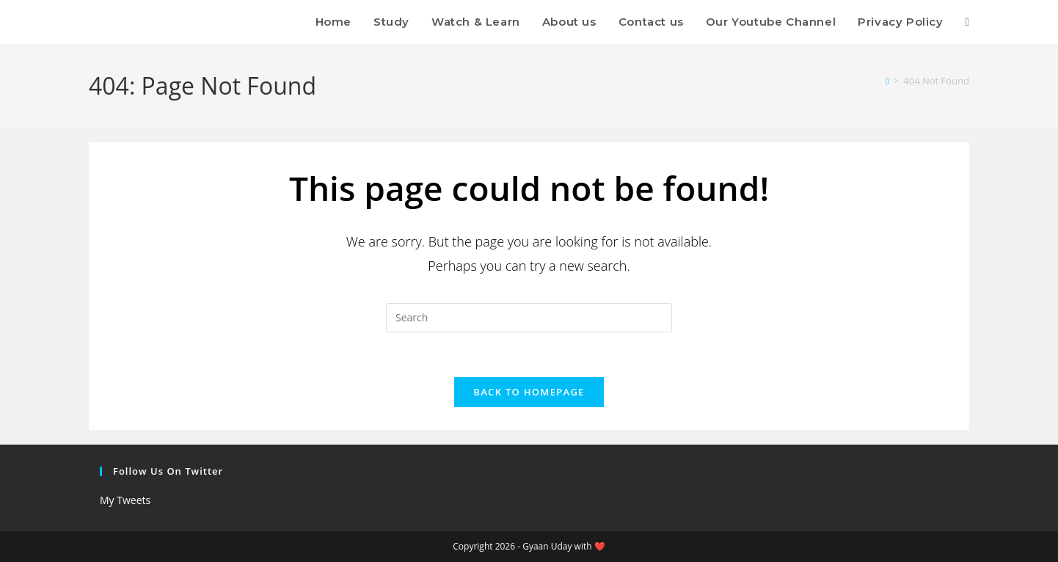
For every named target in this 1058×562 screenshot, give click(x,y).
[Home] (887, 80)
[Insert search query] (529, 317)
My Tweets (125, 500)
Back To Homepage (528, 391)
